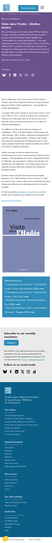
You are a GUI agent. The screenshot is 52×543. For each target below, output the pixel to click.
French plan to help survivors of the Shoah (21, 425)
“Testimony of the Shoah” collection (19, 418)
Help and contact (11, 479)
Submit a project (28, 8)
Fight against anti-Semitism (15, 466)
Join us (7, 489)
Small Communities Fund (14, 431)
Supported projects (14, 442)
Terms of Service (35, 539)
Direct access (11, 474)
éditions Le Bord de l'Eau (30, 192)
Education (9, 457)
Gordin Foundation (12, 428)
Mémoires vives (11, 505)
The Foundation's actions (14, 415)
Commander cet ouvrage (11, 200)
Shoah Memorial (11, 518)
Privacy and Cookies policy (32, 359)
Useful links (10, 511)
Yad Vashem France (12, 524)
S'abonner (11, 342)
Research (8, 450)
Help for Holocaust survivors (16, 502)
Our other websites (14, 496)
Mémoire (8, 454)
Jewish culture (10, 460)
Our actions (10, 410)
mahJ (7, 530)
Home (3, 14)
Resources (9, 486)
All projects (9, 447)
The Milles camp (11, 521)
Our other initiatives (12, 434)
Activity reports (11, 483)
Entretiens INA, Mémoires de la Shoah (20, 421)
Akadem (8, 527)
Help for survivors (11, 463)
